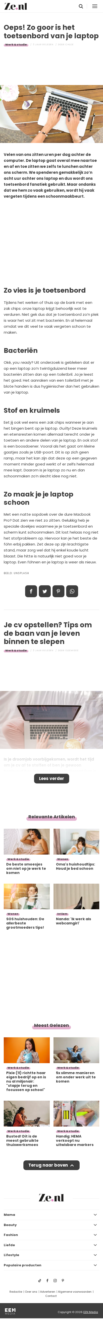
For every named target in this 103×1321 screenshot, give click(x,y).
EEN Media (90, 1312)
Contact (51, 1296)
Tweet (45, 591)
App (72, 591)
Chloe (69, 44)
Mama (9, 1214)
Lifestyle (11, 1255)
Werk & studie (16, 44)
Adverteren (47, 1292)
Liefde (9, 1245)
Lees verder (51, 778)
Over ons (31, 1292)
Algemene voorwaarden (75, 1292)
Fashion (11, 1234)
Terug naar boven (48, 1165)
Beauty (10, 1225)
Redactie (15, 1292)
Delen (31, 591)
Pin (58, 591)
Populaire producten (22, 1265)
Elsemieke (72, 650)
